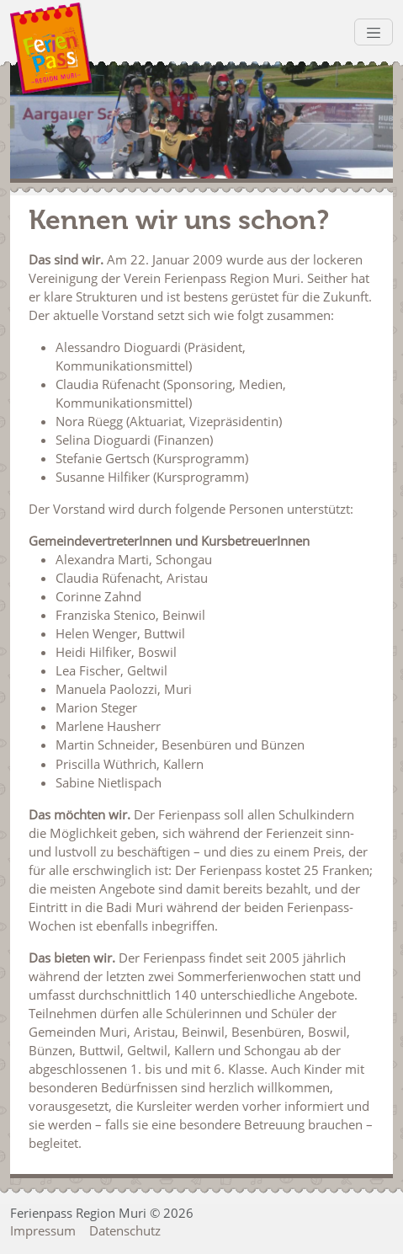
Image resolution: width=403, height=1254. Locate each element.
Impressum (43, 1230)
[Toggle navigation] (373, 32)
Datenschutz (125, 1230)
